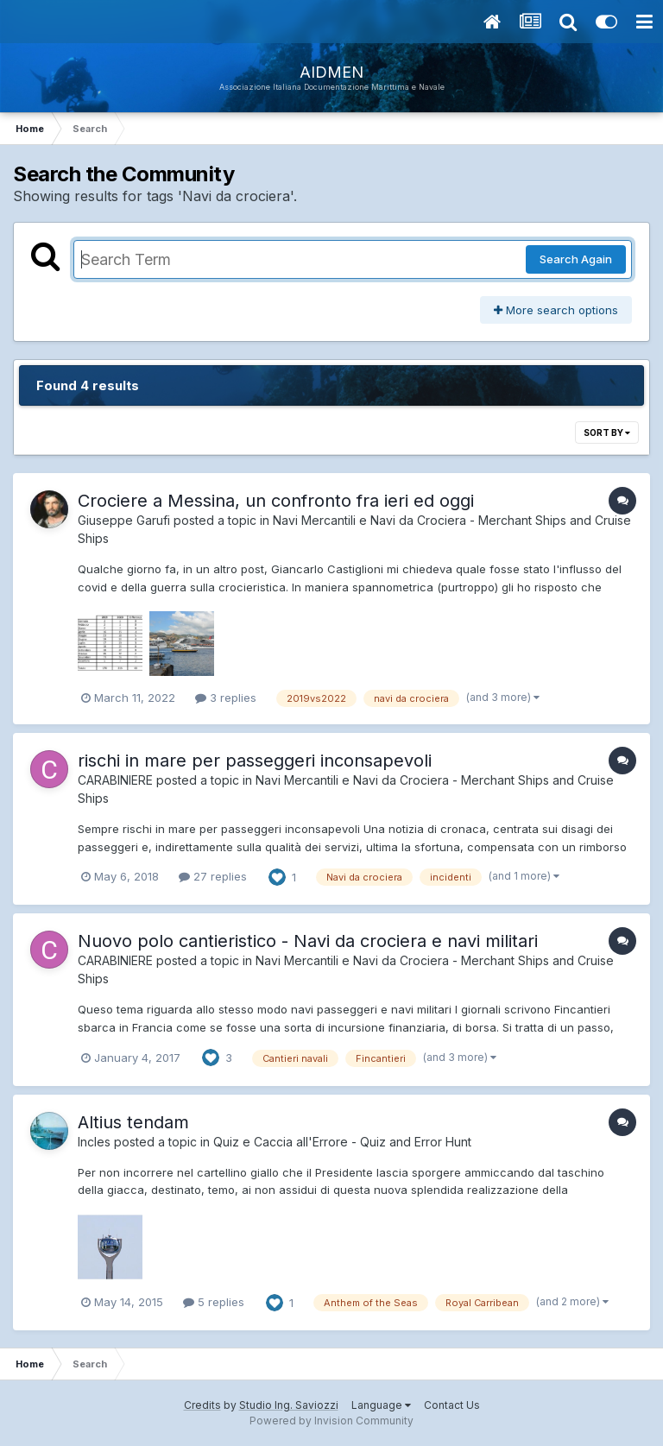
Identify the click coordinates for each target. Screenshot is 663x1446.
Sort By (607, 432)
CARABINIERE (115, 780)
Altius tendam (133, 1122)
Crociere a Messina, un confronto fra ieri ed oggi (276, 500)
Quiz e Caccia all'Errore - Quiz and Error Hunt (342, 1141)
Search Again (576, 259)
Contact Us (452, 1405)
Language (381, 1405)
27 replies (213, 876)
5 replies (213, 1302)
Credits (202, 1405)
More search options (556, 310)
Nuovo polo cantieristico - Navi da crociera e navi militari (308, 941)
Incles (94, 1141)
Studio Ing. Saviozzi (288, 1405)
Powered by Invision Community (331, 1420)
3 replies (225, 697)
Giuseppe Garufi (124, 520)
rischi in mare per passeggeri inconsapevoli (255, 760)
